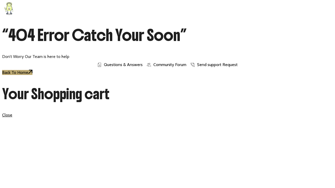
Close (7, 115)
